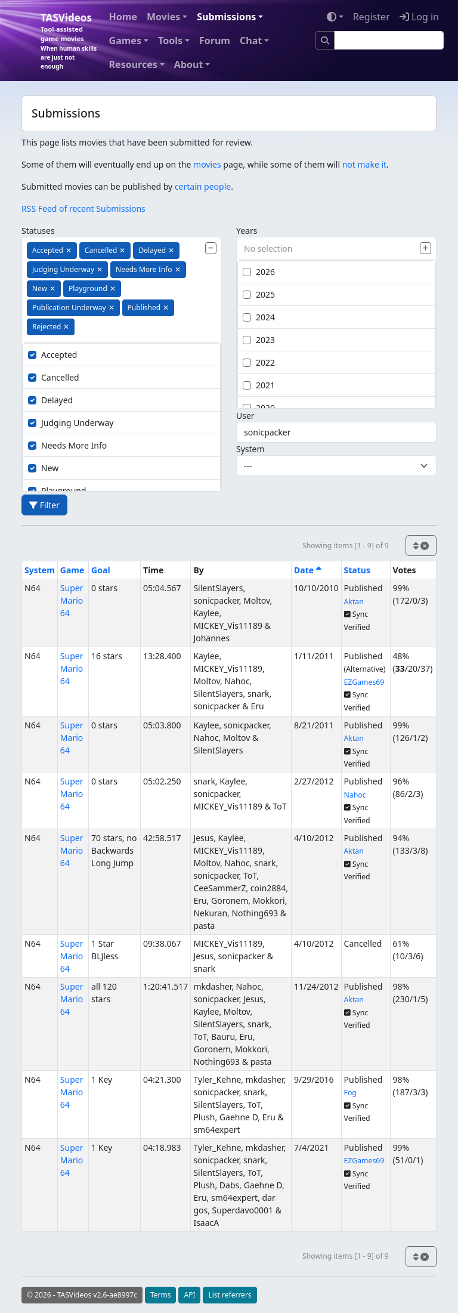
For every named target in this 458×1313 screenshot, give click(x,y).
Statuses (38, 230)
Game (72, 570)
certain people (203, 186)
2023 (259, 339)
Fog (350, 1093)
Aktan (354, 602)
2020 (259, 407)
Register (371, 16)
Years (246, 230)
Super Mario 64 (71, 600)
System (250, 449)
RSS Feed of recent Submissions (83, 208)
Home (123, 16)
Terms (160, 1295)
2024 (259, 317)
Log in (419, 16)
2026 (259, 271)
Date (307, 570)
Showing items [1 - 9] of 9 (345, 545)
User (245, 415)
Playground (57, 490)
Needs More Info (67, 445)
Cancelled (53, 377)
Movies (163, 16)
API (189, 1295)
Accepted (52, 354)
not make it (364, 164)
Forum (214, 40)
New (43, 468)
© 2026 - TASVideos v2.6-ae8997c (82, 1295)
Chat (251, 40)
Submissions (226, 16)
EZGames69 (364, 682)
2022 (259, 362)
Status (357, 570)
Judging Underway (70, 422)
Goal (100, 570)
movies (207, 164)
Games (125, 40)
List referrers (229, 1295)
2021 (259, 385)
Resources (133, 64)
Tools (170, 40)
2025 (259, 294)
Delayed (50, 400)
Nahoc (355, 795)
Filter (44, 505)
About (188, 64)
